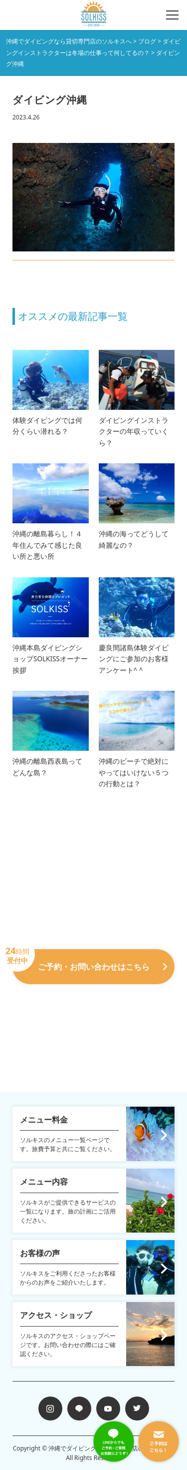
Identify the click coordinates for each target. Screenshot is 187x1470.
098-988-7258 (94, 998)
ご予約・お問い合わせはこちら (89, 960)
